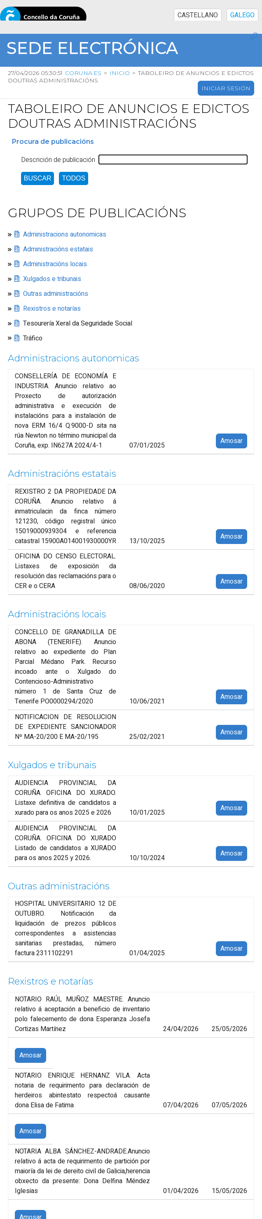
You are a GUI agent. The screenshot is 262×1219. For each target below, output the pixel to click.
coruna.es (85, 73)
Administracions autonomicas (64, 234)
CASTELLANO (198, 15)
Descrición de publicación (58, 160)
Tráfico (32, 338)
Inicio (122, 73)
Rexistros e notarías (52, 309)
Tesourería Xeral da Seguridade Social (77, 323)
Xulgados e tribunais (52, 279)
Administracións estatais (58, 249)
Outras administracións (55, 294)
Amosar (231, 441)
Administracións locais (55, 264)
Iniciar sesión (225, 88)
